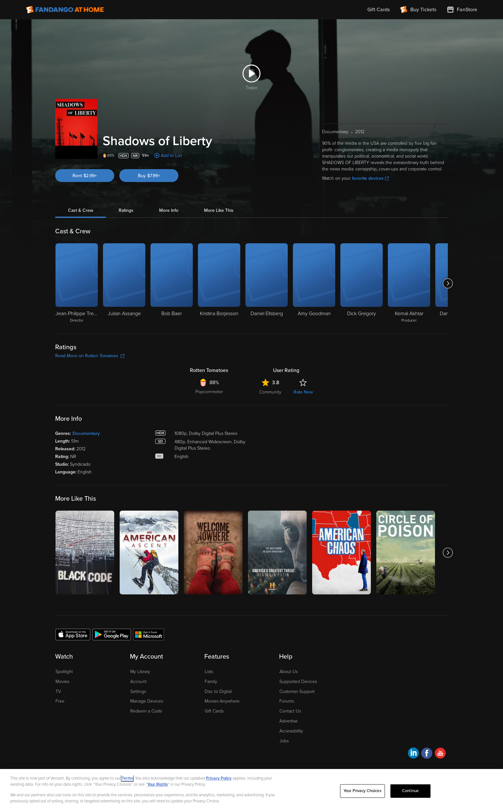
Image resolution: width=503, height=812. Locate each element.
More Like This (219, 210)
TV (58, 691)
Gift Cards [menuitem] (378, 9)
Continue (410, 790)
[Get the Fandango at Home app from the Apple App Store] (72, 634)
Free (59, 701)
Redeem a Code (146, 711)
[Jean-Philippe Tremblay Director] (76, 283)
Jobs (284, 741)
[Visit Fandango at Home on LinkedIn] (413, 754)
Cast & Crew (80, 210)
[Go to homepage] (65, 9)
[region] (251, 790)
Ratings (126, 210)
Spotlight (64, 671)
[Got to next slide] (448, 283)
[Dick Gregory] (361, 283)
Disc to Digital (218, 691)
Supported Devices (298, 681)
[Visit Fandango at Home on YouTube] (440, 754)
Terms (127, 778)
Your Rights (157, 784)
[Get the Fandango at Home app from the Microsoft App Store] (148, 634)
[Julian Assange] (124, 283)
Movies (62, 681)
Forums (286, 701)
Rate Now (303, 392)
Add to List (171, 155)
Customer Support (297, 691)
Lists (209, 671)
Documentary (86, 433)
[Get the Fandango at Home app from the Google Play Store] (111, 634)
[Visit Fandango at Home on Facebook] (427, 754)
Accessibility (291, 731)
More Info (168, 210)
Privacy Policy (219, 778)
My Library (140, 671)
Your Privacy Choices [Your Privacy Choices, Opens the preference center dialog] (362, 790)
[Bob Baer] (171, 283)
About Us (288, 671)
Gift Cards (214, 711)
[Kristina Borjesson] (219, 283)
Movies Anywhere (222, 701)
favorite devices (370, 178)
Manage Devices (146, 701)
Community (270, 392)
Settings (138, 691)
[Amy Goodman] (314, 283)
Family (211, 681)
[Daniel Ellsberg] (266, 283)
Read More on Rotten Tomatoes (89, 355)
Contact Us (290, 711)
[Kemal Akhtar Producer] (409, 283)
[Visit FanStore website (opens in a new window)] (462, 9)
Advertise (288, 721)
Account (138, 681)
